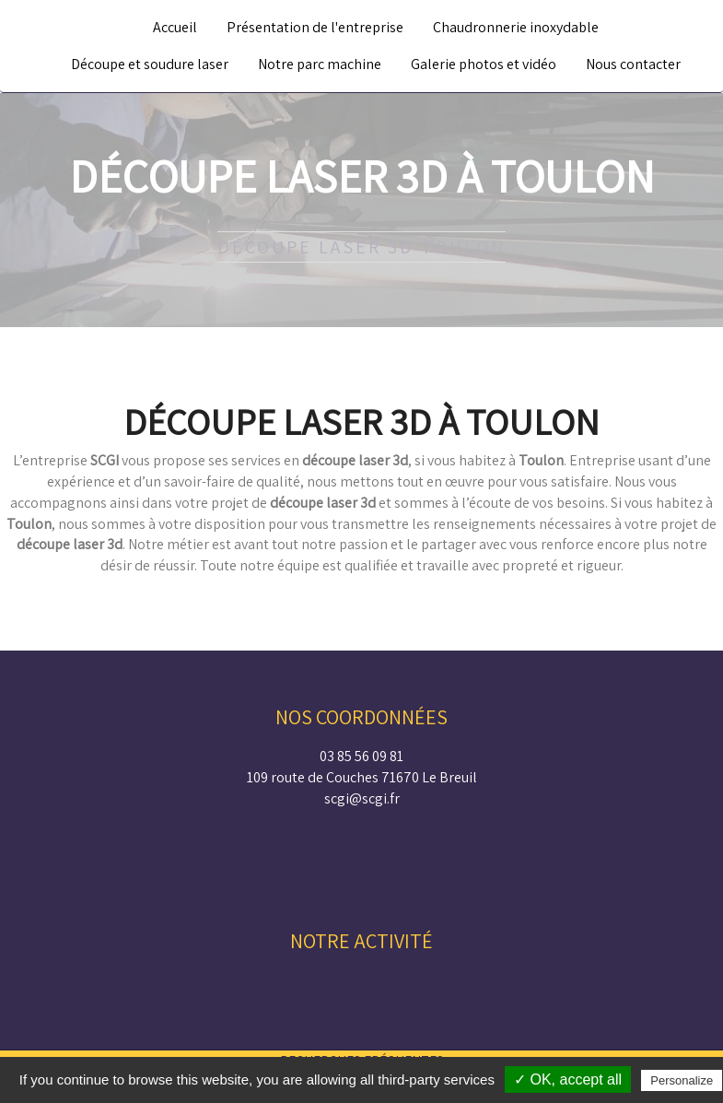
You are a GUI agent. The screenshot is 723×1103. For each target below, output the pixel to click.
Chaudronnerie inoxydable (516, 27)
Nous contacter (633, 64)
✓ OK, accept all (568, 1079)
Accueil (175, 27)
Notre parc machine (319, 64)
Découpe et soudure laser (149, 64)
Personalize (681, 1080)
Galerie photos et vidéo (483, 64)
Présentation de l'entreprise (315, 27)
